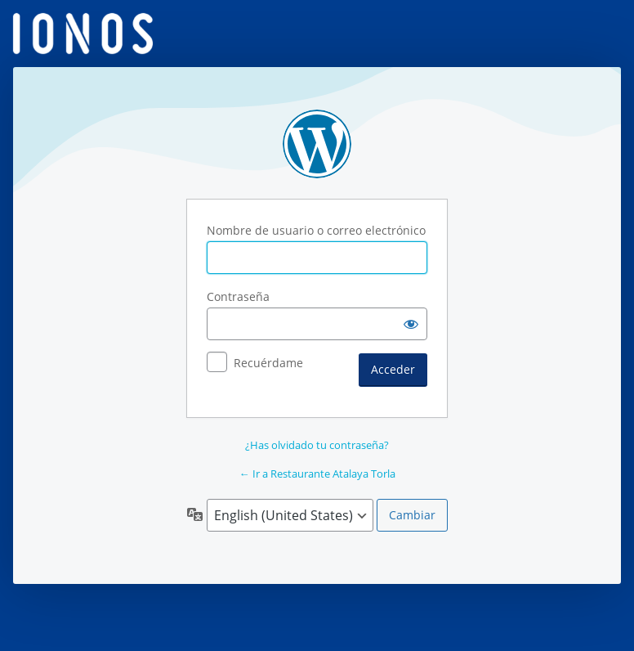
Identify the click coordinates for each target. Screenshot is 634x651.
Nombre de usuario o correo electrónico (316, 230)
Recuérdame (268, 362)
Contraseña (238, 296)
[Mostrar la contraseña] (411, 324)
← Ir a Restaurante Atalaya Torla (317, 473)
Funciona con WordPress (317, 144)
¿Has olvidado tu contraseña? (317, 445)
